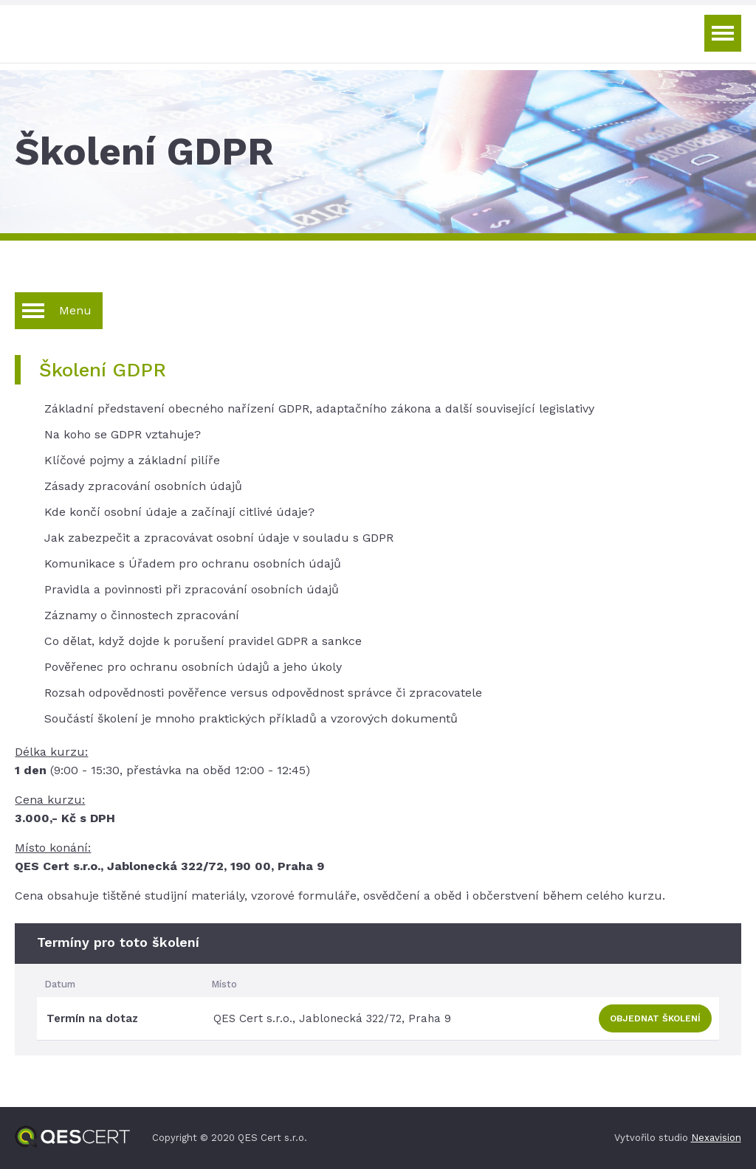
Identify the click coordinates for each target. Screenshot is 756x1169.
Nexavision (716, 1137)
